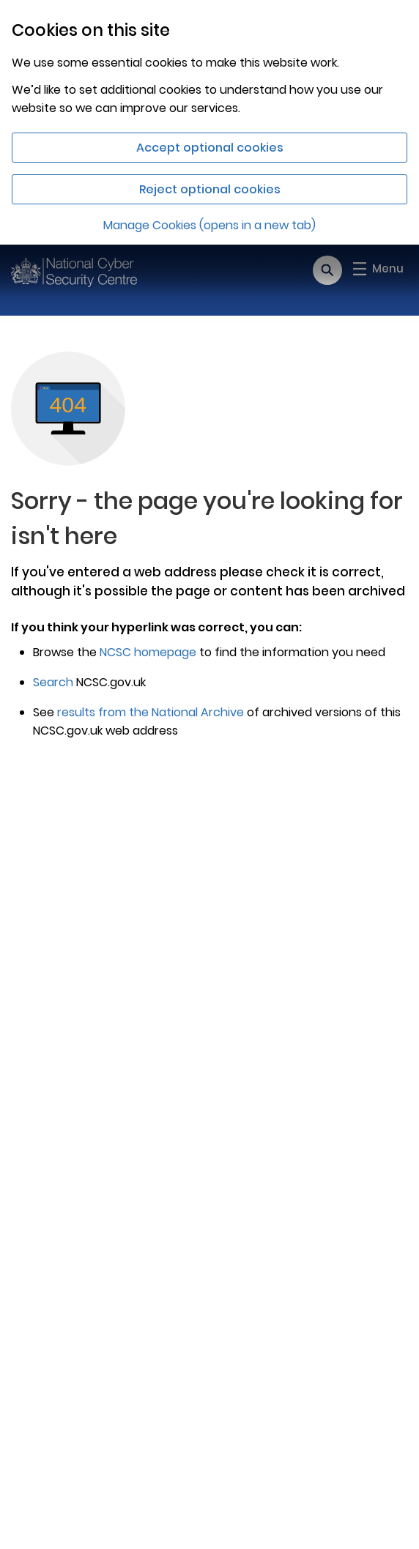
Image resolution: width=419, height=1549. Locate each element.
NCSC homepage (148, 652)
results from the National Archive (150, 712)
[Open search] (327, 270)
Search (53, 682)
